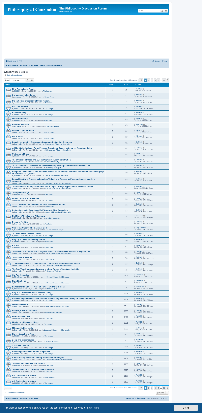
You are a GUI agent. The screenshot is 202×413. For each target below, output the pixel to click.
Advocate (17, 97)
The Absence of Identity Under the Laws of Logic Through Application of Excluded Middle (52, 187)
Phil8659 (17, 91)
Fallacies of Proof (20, 107)
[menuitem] (19, 61)
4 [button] (155, 80)
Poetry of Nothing (20, 222)
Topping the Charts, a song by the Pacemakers (33, 369)
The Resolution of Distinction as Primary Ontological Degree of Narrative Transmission (51, 166)
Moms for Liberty (20, 118)
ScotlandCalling (19, 113)
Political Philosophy (52, 162)
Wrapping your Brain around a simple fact (31, 352)
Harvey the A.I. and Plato (23, 334)
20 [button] (164, 80)
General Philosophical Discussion (56, 176)
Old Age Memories (20, 275)
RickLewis (18, 126)
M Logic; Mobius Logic (22, 328)
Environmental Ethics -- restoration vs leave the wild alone (38, 287)
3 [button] (151, 80)
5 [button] (158, 80)
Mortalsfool (18, 277)
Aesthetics (48, 224)
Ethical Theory (50, 97)
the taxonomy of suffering (23, 95)
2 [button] (148, 80)
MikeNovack (18, 289)
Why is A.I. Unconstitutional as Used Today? (32, 293)
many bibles (17, 136)
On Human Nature (20, 304)
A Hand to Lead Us (20, 346)
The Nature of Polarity (22, 257)
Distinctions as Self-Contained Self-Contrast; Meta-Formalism (40, 210)
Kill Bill (15, 245)
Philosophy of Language (53, 312)
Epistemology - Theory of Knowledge (57, 144)
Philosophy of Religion (53, 168)
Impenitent (18, 342)
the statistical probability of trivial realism (31, 101)
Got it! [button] (186, 408)
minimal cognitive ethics (23, 130)
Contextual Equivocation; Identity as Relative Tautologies (38, 357)
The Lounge (47, 91)
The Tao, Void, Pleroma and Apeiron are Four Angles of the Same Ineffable (45, 269)
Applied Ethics (52, 289)
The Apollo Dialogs (20, 192)
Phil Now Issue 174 (20, 124)
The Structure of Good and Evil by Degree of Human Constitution (41, 160)
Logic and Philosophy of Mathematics (58, 183)
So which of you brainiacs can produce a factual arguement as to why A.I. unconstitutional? (53, 299)
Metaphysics (49, 103)
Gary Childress (19, 230)
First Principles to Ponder (23, 89)
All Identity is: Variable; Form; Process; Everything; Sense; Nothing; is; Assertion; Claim (52, 148)
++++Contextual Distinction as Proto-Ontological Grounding (39, 204)
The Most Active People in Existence (28, 363)
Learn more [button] (93, 408)
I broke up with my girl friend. (25, 322)
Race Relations (19, 281)
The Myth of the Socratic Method (26, 234)
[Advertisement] (86, 37)
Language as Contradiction (24, 310)
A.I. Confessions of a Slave (24, 375)
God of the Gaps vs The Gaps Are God (29, 228)
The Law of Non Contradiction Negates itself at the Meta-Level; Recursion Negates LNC (51, 251)
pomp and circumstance (23, 340)
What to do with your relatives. (26, 198)
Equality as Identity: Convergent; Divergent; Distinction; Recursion (42, 142)
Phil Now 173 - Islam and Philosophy (28, 216)
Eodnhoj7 (17, 144)
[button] (141, 80)
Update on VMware (20, 154)
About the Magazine (52, 126)
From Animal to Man (21, 316)
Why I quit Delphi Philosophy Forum (28, 240)
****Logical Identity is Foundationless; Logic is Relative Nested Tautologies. (46, 263)
